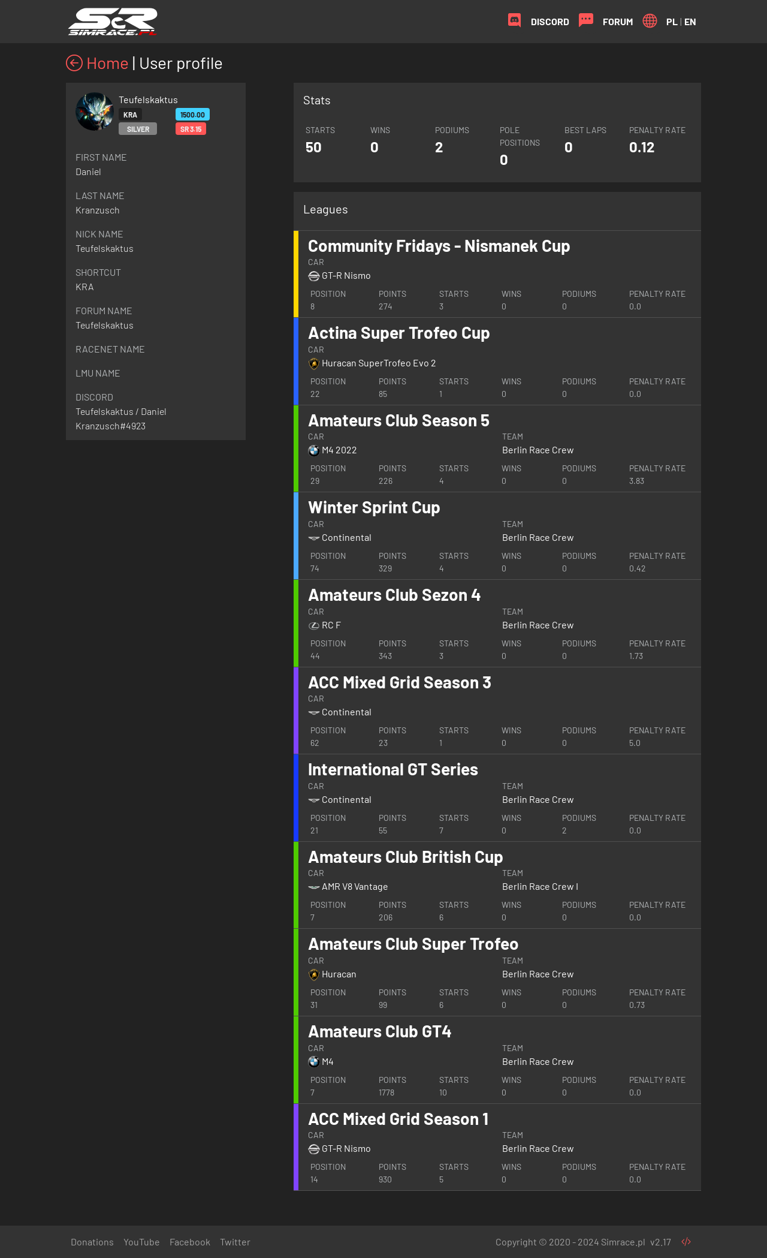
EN (690, 21)
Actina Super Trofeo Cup (399, 332)
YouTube (141, 1241)
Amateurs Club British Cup (405, 856)
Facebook (190, 1241)
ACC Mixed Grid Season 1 (398, 1118)
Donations (92, 1241)
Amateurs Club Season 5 (399, 420)
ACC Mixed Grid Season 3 (399, 682)
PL (672, 21)
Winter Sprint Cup (374, 506)
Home (97, 62)
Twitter (235, 1241)
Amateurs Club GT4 (380, 1031)
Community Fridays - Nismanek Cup (439, 245)
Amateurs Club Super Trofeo (413, 943)
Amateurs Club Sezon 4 (394, 594)
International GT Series (393, 769)
